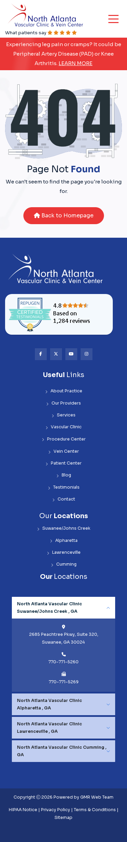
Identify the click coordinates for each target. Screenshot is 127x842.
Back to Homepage (63, 215)
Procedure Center (64, 439)
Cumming (64, 564)
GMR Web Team (96, 797)
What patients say (41, 33)
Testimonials (64, 487)
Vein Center (63, 451)
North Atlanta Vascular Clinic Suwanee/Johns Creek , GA (49, 607)
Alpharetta (64, 541)
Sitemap (63, 817)
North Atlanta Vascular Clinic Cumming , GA (61, 751)
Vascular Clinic (63, 427)
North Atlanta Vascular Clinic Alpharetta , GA (49, 704)
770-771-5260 (63, 662)
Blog (63, 475)
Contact (63, 499)
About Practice (63, 391)
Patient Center (63, 463)
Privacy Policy (55, 809)
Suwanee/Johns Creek (63, 528)
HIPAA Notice (23, 809)
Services (63, 415)
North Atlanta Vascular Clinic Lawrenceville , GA (49, 727)
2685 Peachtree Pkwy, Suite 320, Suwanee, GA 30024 (63, 638)
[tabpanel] (63, 644)
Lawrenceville (64, 552)
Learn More (75, 63)
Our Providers (63, 403)
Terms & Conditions (95, 809)
